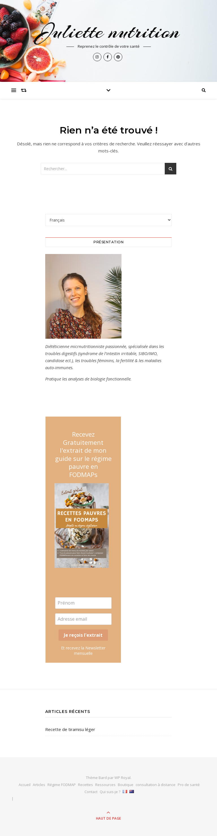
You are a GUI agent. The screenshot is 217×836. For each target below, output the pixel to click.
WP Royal (122, 777)
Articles (39, 784)
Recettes (85, 784)
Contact (90, 791)
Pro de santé (189, 784)
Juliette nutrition (108, 31)
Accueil (25, 784)
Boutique (125, 784)
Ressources (105, 784)
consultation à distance (155, 784)
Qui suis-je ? (110, 791)
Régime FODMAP (61, 784)
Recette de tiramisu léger (70, 729)
